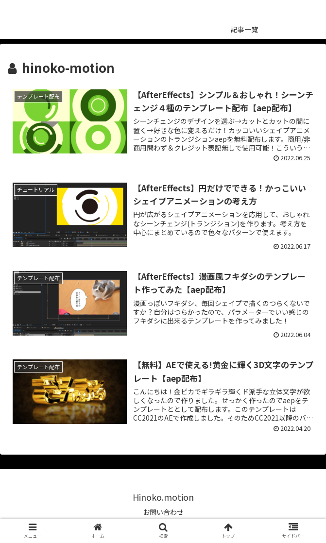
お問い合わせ (163, 512)
